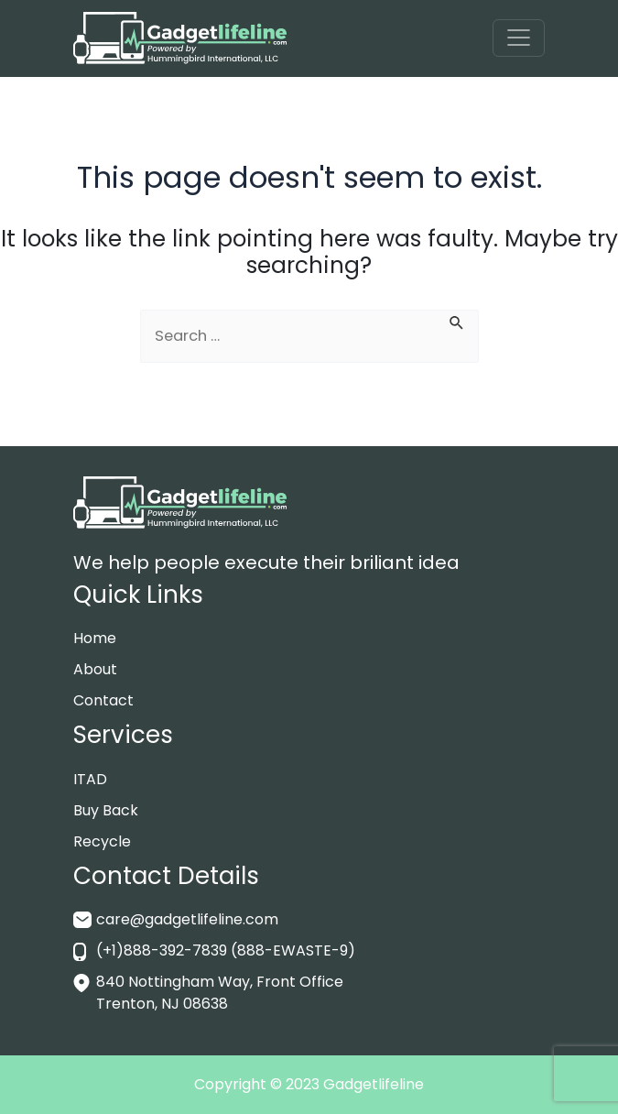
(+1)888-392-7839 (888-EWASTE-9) (225, 950)
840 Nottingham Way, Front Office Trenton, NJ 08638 (219, 992)
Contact (103, 700)
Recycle (102, 841)
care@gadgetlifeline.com (187, 919)
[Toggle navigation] (519, 38)
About (95, 669)
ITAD (90, 779)
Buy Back (105, 810)
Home (94, 638)
